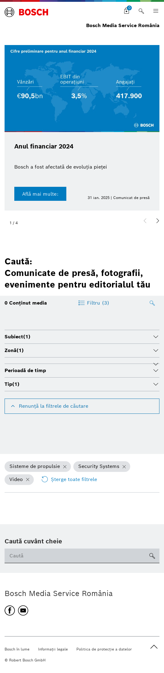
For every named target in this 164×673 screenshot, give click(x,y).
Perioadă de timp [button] (25, 370)
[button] (157, 220)
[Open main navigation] (153, 11)
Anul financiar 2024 (43, 146)
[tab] (82, 336)
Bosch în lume (17, 649)
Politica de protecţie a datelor (104, 649)
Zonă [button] (14, 350)
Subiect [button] (17, 336)
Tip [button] (12, 384)
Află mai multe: (40, 194)
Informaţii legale (53, 649)
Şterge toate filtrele (69, 479)
